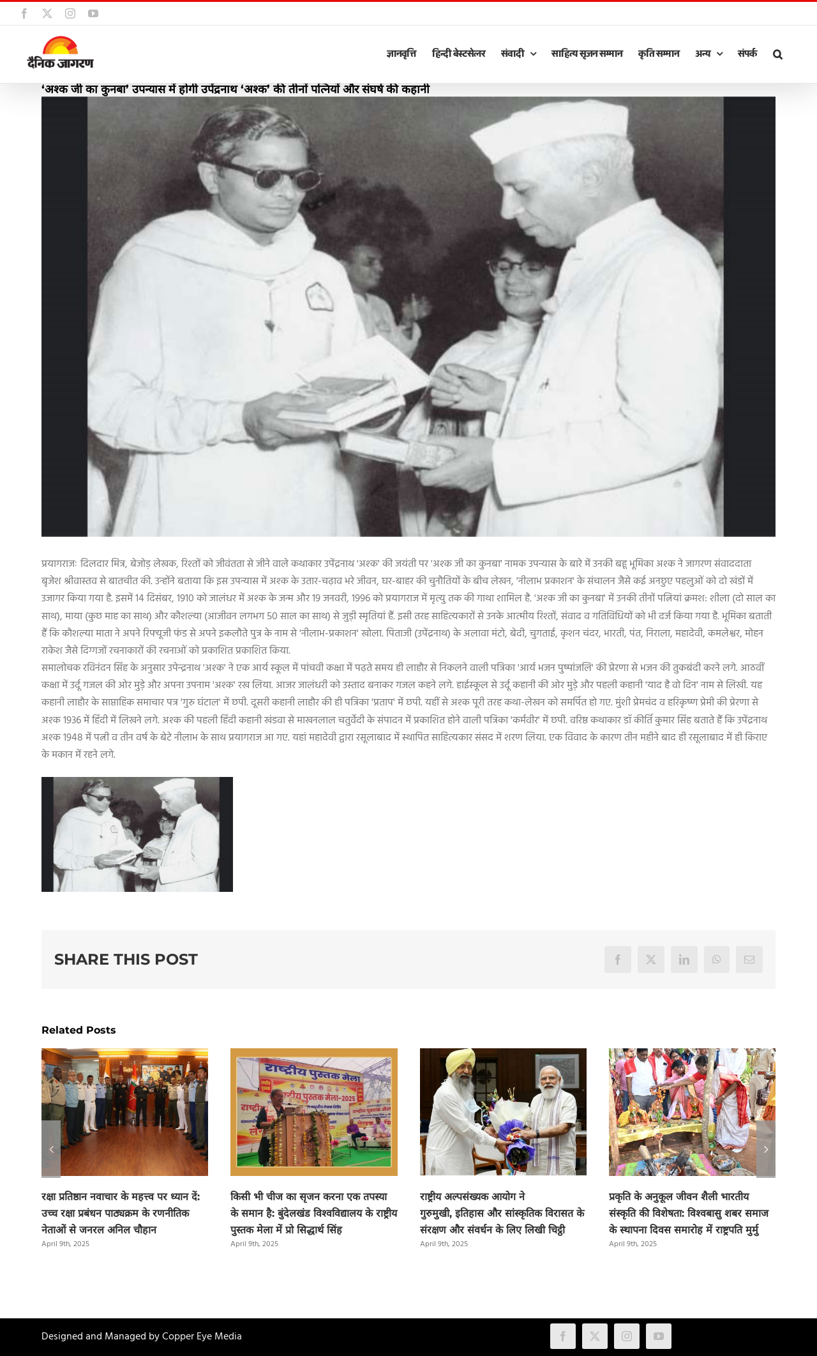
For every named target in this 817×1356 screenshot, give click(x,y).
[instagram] (627, 1336)
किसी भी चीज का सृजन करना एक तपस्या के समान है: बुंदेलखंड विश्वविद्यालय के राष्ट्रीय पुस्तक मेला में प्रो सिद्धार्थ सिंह (313, 1213)
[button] (777, 54)
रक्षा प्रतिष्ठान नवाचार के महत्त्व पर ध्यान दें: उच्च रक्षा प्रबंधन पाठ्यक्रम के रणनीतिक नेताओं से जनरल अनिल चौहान (120, 1213)
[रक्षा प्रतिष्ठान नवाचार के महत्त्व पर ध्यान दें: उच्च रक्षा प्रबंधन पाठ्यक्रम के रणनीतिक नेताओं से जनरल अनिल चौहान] (124, 1056)
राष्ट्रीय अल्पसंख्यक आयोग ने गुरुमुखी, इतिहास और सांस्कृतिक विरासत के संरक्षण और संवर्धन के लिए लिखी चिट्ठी (502, 1213)
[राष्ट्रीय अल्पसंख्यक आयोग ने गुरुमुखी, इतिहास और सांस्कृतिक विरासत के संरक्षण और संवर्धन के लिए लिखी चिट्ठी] (503, 1056)
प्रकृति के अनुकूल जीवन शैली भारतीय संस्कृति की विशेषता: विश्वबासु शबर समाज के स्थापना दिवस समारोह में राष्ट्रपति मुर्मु (688, 1213)
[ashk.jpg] (408, 316)
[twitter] (595, 1336)
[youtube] (658, 1336)
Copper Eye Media (202, 1337)
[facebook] (563, 1336)
